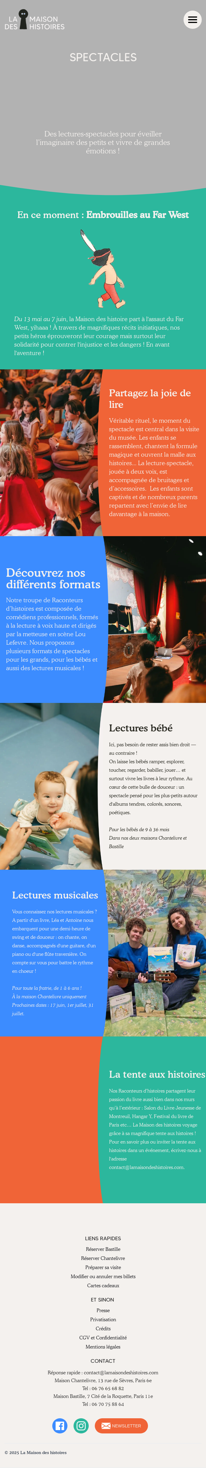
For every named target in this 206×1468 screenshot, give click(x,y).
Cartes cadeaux (103, 1285)
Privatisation (103, 1319)
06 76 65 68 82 (108, 1388)
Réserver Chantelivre (103, 1258)
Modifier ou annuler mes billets (103, 1276)
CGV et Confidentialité (103, 1338)
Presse (103, 1310)
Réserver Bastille (103, 1249)
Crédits (103, 1329)
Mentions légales (103, 1347)
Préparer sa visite (103, 1267)
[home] (34, 19)
